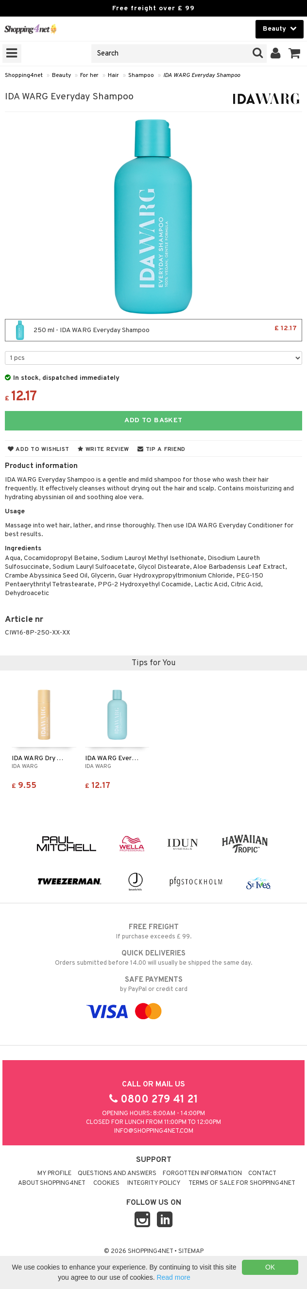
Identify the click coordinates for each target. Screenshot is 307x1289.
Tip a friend (161, 449)
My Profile (54, 1173)
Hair (113, 75)
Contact (262, 1173)
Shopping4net (24, 75)
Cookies (106, 1183)
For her (89, 75)
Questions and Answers (117, 1173)
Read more (173, 1277)
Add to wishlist (38, 449)
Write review (103, 449)
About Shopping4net (51, 1183)
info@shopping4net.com (153, 1131)
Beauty (61, 75)
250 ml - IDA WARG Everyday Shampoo (153, 330)
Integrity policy (154, 1183)
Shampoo (141, 75)
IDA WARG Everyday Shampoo (201, 75)
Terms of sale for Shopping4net (241, 1183)
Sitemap (191, 1251)
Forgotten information (202, 1173)
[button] (295, 53)
